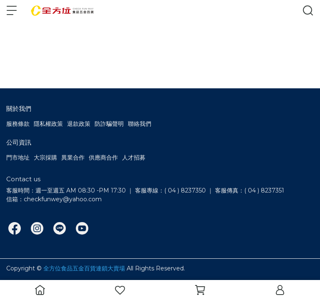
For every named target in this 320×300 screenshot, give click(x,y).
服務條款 (18, 124)
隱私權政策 (48, 124)
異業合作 (73, 157)
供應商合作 (103, 157)
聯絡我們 (139, 124)
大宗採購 (45, 157)
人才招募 (133, 157)
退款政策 (78, 124)
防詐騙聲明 (109, 124)
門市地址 (18, 157)
